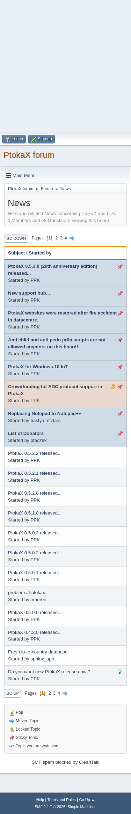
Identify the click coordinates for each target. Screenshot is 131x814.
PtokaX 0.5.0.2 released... (34, 552)
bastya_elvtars (45, 420)
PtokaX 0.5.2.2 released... (34, 453)
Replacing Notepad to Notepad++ (44, 413)
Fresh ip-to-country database (37, 651)
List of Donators (26, 433)
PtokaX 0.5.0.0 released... (34, 612)
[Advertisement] (65, 65)
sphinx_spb (42, 658)
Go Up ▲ (87, 800)
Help (40, 800)
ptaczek (38, 440)
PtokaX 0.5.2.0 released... (34, 493)
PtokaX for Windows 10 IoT (38, 366)
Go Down (16, 238)
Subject (16, 253)
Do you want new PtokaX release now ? (49, 671)
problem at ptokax (26, 592)
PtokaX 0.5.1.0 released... (34, 513)
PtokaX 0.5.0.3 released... (34, 532)
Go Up (12, 693)
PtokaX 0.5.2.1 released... (34, 473)
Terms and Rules (62, 800)
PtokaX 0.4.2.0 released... (34, 632)
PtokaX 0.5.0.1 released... (34, 572)
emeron (38, 599)
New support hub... (29, 293)
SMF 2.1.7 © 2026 (50, 807)
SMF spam (42, 762)
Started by (40, 253)
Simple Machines (82, 807)
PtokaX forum (28, 155)
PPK (35, 280)
